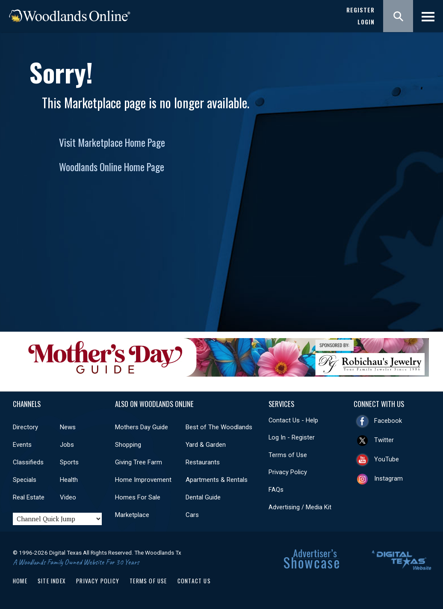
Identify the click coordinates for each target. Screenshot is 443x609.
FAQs (276, 489)
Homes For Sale (137, 497)
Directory (25, 427)
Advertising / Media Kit (300, 507)
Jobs (67, 445)
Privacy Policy (288, 472)
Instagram (388, 478)
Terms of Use (288, 455)
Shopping (128, 445)
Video (68, 497)
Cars (192, 515)
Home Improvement (143, 480)
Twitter (384, 440)
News (68, 427)
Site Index (52, 580)
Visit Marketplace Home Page (112, 142)
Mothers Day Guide (141, 427)
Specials (24, 480)
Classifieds (28, 462)
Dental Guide (203, 497)
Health (69, 480)
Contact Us (194, 580)
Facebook (388, 421)
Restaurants (203, 462)
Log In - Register (292, 437)
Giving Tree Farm (138, 462)
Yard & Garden (206, 445)
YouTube (386, 459)
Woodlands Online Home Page (111, 167)
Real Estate (28, 497)
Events (22, 445)
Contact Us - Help (293, 420)
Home (20, 580)
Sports (69, 462)
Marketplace (132, 515)
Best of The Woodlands (219, 427)
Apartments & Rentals (217, 480)
